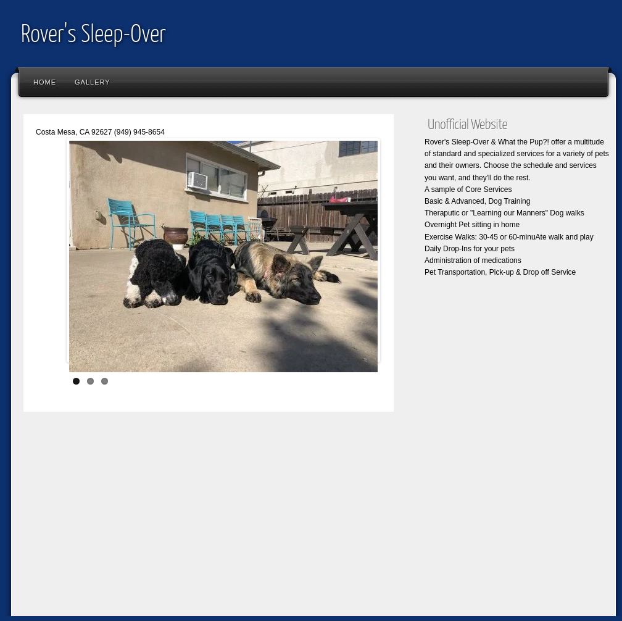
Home (44, 82)
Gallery (92, 82)
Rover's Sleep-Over (93, 35)
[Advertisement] (208, 522)
